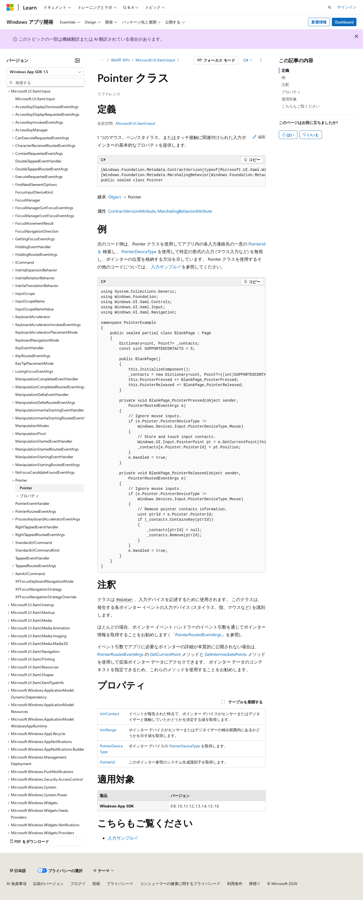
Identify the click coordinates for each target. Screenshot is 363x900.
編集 (259, 136)
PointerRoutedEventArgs (120, 654)
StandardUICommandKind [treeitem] (37, 550)
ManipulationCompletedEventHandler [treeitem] (46, 378)
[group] (181, 175)
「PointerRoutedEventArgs (196, 634)
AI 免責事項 (17, 883)
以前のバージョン (48, 883)
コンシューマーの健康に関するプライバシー (178, 883)
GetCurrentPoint (165, 654)
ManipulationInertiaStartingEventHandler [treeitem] (49, 410)
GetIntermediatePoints (226, 654)
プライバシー (118, 883)
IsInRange (108, 729)
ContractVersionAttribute (132, 211)
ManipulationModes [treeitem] (32, 425)
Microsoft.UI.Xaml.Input (155, 60)
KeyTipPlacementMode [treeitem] (34, 363)
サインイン (346, 7)
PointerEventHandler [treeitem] (32, 503)
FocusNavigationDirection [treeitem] (36, 231)
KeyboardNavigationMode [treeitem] (37, 340)
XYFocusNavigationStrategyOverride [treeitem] (45, 596)
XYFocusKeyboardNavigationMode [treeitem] (44, 581)
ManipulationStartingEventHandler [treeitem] (44, 456)
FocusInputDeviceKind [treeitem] (34, 192)
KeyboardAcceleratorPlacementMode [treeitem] (46, 332)
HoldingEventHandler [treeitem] (33, 246)
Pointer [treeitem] (26, 487)
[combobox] (45, 71)
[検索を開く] (329, 7)
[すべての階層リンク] (102, 60)
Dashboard (344, 22)
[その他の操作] (261, 60)
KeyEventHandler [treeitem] (29, 347)
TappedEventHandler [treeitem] (32, 558)
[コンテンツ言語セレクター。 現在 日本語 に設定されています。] (18, 870)
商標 (253, 883)
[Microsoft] (10, 7)
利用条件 (234, 883)
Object (114, 197)
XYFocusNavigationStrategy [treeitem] (38, 589)
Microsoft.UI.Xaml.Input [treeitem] (35, 98)
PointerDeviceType (138, 251)
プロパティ (291, 91)
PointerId (107, 762)
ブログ (76, 883)
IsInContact (109, 713)
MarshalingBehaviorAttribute (184, 211)
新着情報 (319, 22)
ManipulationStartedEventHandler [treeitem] (43, 441)
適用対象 (289, 99)
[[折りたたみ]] (77, 60)
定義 (285, 70)
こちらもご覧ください (301, 106)
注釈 (285, 84)
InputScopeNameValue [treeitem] (34, 309)
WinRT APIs (120, 60)
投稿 (96, 883)
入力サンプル (164, 267)
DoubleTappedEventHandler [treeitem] (38, 161)
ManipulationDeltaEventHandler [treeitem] (42, 394)
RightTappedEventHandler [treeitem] (36, 526)
